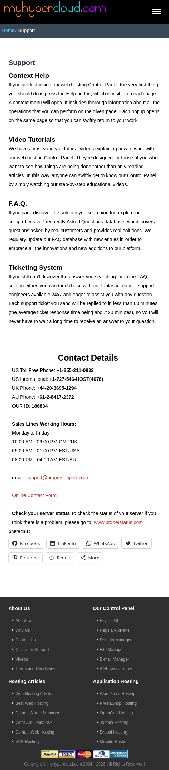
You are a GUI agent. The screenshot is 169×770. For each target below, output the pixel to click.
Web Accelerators (116, 668)
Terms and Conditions (36, 668)
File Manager (112, 649)
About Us (24, 620)
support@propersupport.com (57, 477)
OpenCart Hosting (116, 712)
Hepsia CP (110, 620)
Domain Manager (116, 640)
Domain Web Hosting (35, 732)
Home (8, 30)
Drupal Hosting (113, 732)
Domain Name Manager (37, 712)
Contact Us (26, 640)
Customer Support (32, 649)
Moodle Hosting (114, 741)
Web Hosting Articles (35, 693)
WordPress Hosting (118, 693)
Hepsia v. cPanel (115, 630)
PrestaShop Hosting (118, 703)
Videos (22, 659)
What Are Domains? (34, 722)
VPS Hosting (27, 741)
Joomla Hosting (114, 722)
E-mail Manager (114, 659)
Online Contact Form (34, 495)
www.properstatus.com (118, 522)
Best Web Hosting (32, 703)
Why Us (23, 630)
